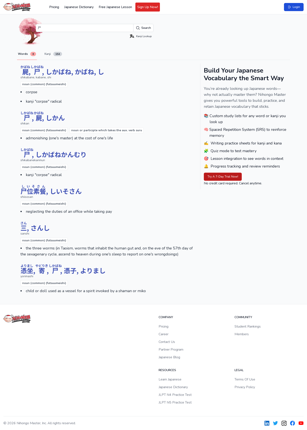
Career (163, 334)
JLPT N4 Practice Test (175, 394)
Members (242, 334)
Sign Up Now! (147, 7)
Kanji (53, 54)
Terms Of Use (245, 379)
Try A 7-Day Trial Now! (222, 177)
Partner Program (171, 349)
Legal (239, 370)
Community (243, 317)
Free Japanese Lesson (115, 7)
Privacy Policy (245, 387)
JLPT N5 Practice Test (175, 402)
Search (143, 28)
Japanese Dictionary (79, 7)
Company (166, 317)
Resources (167, 370)
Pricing (54, 7)
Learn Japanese (170, 379)
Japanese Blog (169, 357)
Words (27, 54)
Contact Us (167, 342)
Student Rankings (248, 326)
